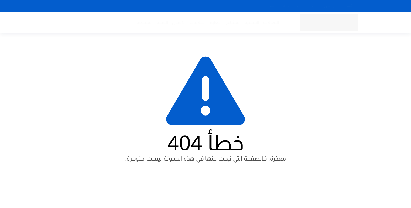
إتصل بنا (311, 6)
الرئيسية (349, 6)
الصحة (162, 22)
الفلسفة (145, 22)
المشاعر (233, 22)
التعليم (216, 22)
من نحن (330, 6)
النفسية (252, 22)
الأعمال (179, 22)
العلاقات (198, 22)
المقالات (271, 22)
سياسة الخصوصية (284, 6)
